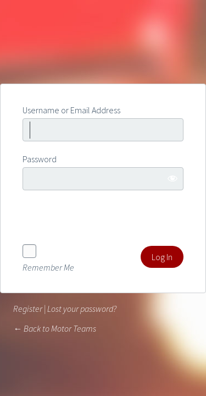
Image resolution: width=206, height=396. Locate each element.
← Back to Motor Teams (54, 328)
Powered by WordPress (103, 43)
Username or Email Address (71, 110)
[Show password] (172, 178)
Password (40, 158)
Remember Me (48, 267)
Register (27, 308)
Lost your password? (81, 308)
